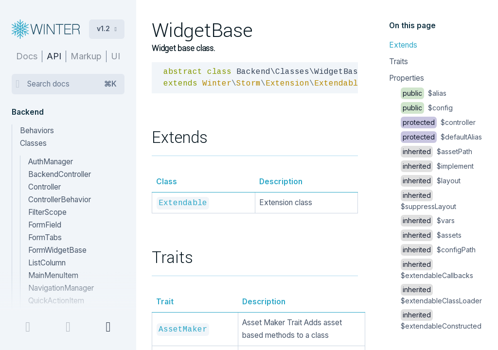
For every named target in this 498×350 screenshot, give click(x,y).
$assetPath (436, 151)
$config (427, 108)
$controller (438, 122)
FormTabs (45, 237)
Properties (406, 78)
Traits (398, 61)
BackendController (59, 174)
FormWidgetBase (57, 250)
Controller (44, 187)
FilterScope (47, 212)
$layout (431, 180)
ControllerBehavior (59, 199)
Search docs (72, 84)
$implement (437, 166)
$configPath (438, 249)
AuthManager (50, 161)
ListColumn (47, 262)
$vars (428, 220)
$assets (431, 235)
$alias (423, 93)
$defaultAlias (441, 137)
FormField (44, 224)
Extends (403, 45)
